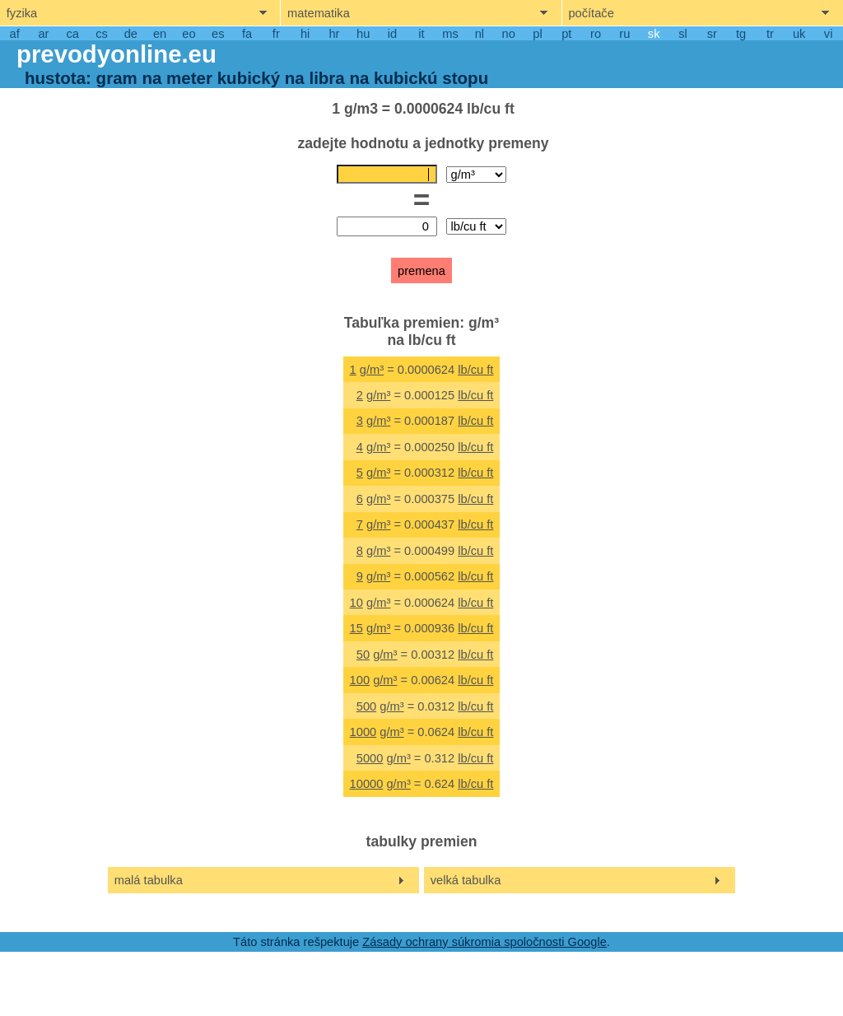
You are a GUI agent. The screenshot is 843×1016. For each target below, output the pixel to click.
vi (828, 33)
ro (595, 33)
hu (363, 33)
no (508, 33)
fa (247, 33)
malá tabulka (148, 880)
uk (799, 33)
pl (537, 33)
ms (450, 33)
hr (333, 33)
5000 (370, 758)
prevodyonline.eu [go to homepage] (116, 54)
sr (712, 33)
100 (360, 680)
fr (276, 33)
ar (43, 33)
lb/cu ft (475, 369)
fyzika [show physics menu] (22, 13)
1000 (363, 732)
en (159, 33)
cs (101, 33)
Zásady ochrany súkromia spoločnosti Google (484, 941)
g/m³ (372, 369)
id (392, 33)
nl (479, 33)
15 (356, 628)
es (218, 33)
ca (73, 33)
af (15, 33)
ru (624, 33)
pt (566, 33)
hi (305, 33)
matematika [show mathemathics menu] (318, 13)
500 (366, 706)
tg (741, 33)
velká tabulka (466, 880)
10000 (367, 783)
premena (421, 270)
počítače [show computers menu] (590, 13)
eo (188, 33)
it (421, 33)
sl (682, 33)
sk (654, 33)
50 (363, 654)
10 (356, 602)
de (130, 33)
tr (770, 33)
